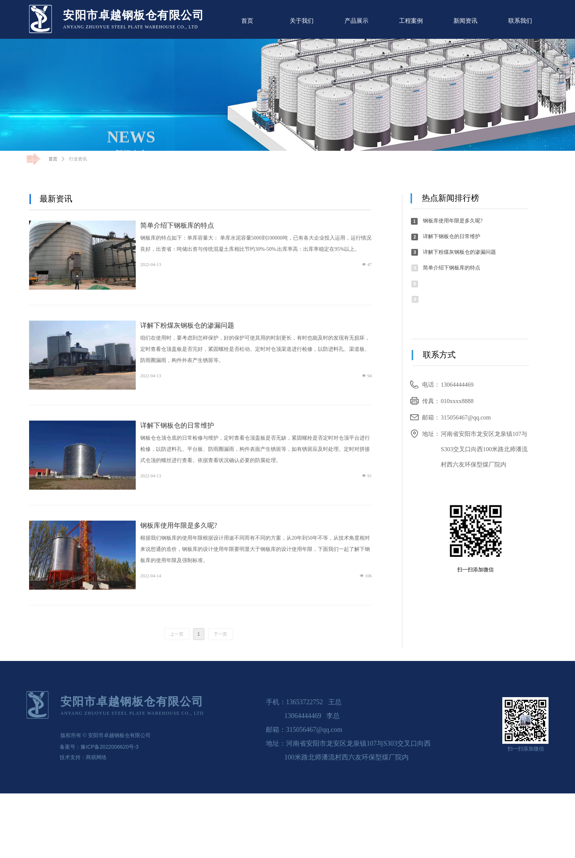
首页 (52, 159)
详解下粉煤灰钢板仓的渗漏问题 (187, 325)
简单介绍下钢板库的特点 (177, 225)
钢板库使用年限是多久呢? (178, 525)
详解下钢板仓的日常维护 (177, 425)
